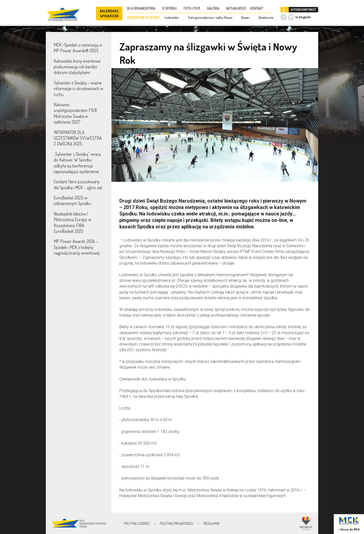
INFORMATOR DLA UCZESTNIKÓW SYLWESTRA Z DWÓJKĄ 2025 (78, 138)
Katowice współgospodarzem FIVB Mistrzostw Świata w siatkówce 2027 (75, 113)
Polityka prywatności (176, 523)
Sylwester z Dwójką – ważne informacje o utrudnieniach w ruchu (78, 88)
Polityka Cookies (137, 523)
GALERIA (214, 8)
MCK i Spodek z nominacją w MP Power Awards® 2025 (78, 47)
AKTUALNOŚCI (236, 8)
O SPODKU (171, 8)
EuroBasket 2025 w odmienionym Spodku (72, 200)
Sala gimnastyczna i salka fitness (210, 17)
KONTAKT (258, 8)
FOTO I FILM (193, 8)
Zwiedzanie (265, 17)
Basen (245, 17)
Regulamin (211, 523)
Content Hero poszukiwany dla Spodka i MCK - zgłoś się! (78, 184)
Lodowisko (172, 17)
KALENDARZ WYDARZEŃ (109, 13)
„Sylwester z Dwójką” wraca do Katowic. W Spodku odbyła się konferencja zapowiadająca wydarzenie (77, 162)
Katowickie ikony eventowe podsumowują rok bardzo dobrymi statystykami (77, 66)
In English (303, 17)
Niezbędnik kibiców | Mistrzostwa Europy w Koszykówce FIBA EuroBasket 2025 (72, 222)
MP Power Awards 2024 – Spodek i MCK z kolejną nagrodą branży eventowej (77, 247)
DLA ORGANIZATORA (142, 8)
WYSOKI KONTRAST (303, 9)
